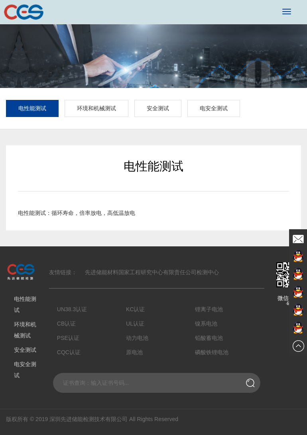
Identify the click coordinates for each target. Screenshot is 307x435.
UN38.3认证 (72, 309)
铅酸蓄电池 (209, 338)
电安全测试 (214, 108)
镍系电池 (206, 323)
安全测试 (158, 108)
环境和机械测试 (96, 108)
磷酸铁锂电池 (211, 352)
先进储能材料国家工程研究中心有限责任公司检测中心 (152, 272)
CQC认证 (69, 352)
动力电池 (137, 338)
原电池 (134, 352)
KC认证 (135, 309)
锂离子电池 (209, 309)
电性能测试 (32, 108)
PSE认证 (68, 338)
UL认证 (135, 323)
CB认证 (66, 323)
